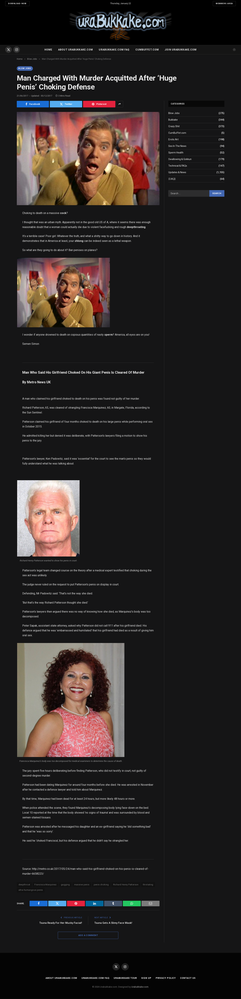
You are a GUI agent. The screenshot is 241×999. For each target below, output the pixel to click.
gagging (65, 884)
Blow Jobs (25, 68)
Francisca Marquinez (45, 884)
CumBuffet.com (177, 132)
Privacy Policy (166, 978)
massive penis (81, 884)
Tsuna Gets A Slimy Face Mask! (113, 923)
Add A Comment (88, 935)
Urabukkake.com (139, 987)
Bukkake (173, 119)
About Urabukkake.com (75, 49)
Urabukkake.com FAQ (114, 49)
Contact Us (188, 978)
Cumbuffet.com (147, 49)
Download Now (17, 3)
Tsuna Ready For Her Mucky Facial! (60, 923)
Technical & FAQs (177, 165)
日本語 (172, 178)
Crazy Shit (174, 126)
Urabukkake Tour (125, 978)
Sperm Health (175, 152)
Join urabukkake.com (181, 49)
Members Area (224, 3)
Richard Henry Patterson (126, 884)
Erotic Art (173, 139)
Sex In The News (177, 146)
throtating (148, 884)
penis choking (101, 884)
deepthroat (24, 884)
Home (48, 49)
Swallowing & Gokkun (180, 159)
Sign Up (146, 978)
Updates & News (177, 172)
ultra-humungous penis (31, 890)
